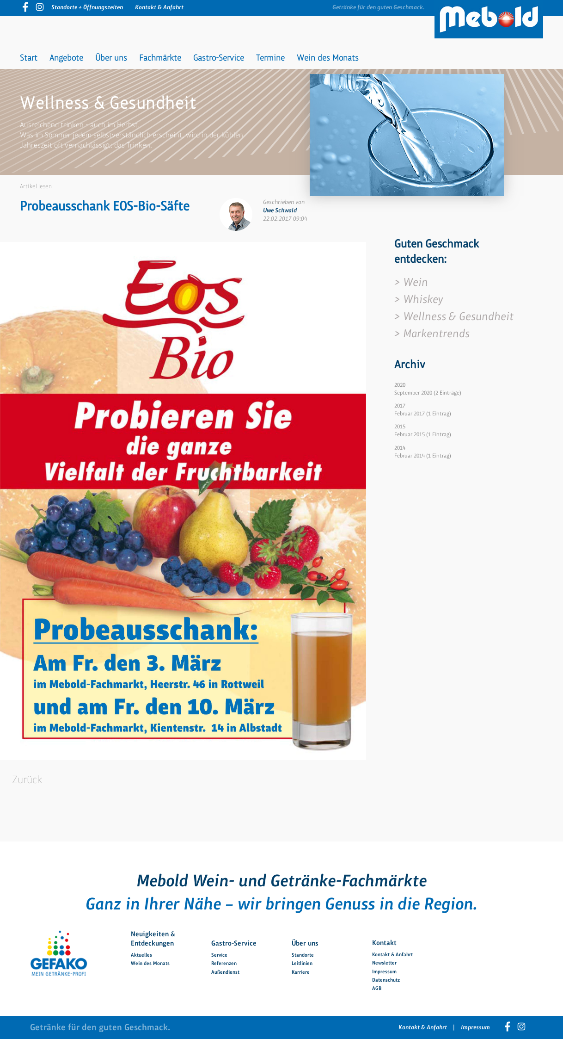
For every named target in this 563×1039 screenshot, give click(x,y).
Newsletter (384, 962)
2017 (399, 405)
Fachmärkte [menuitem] (160, 57)
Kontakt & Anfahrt (392, 954)
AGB (376, 988)
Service (219, 955)
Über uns (305, 942)
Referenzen (224, 963)
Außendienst (225, 972)
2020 (399, 385)
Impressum (384, 971)
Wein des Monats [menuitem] (328, 57)
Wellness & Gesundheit (458, 316)
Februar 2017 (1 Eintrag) (422, 413)
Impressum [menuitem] (475, 1027)
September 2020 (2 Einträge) (427, 393)
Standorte (303, 955)
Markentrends (436, 333)
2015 (399, 426)
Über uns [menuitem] (111, 57)
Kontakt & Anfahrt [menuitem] (159, 7)
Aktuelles (141, 955)
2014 (399, 448)
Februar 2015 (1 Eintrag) (422, 434)
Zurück (27, 779)
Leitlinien (302, 963)
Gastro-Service (234, 942)
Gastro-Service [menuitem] (218, 57)
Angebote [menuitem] (66, 57)
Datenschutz (386, 980)
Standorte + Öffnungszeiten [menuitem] (87, 7)
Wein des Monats (150, 963)
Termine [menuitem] (270, 57)
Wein (415, 282)
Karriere (301, 972)
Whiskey (423, 299)
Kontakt (384, 942)
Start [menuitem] (28, 57)
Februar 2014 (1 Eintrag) (422, 455)
